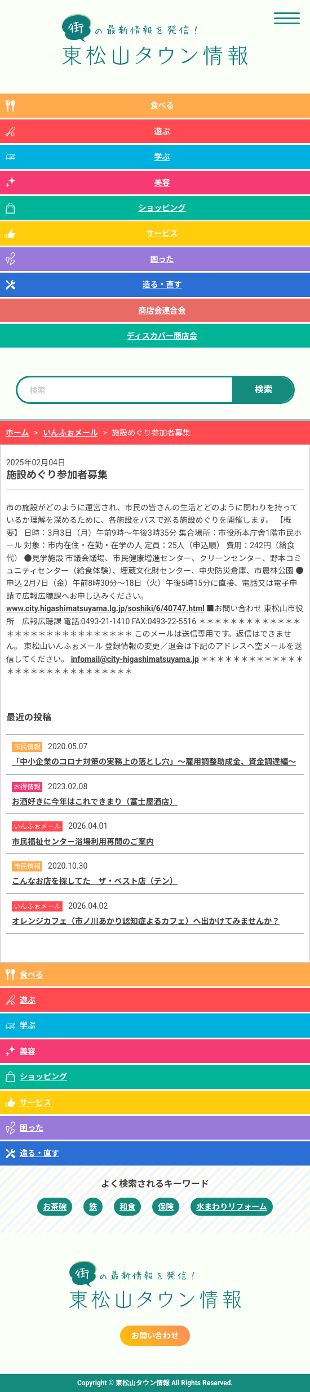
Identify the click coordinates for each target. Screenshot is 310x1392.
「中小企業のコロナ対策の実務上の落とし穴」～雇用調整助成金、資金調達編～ (154, 761)
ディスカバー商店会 (162, 335)
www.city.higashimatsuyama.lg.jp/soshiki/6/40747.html (105, 608)
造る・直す (162, 284)
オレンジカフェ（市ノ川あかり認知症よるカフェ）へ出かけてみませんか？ (146, 921)
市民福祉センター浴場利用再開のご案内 (83, 841)
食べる (162, 105)
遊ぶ (162, 131)
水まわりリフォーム (231, 1206)
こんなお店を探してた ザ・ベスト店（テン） (95, 881)
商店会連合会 (162, 310)
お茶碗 (55, 1206)
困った (162, 259)
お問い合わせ (155, 1335)
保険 (166, 1206)
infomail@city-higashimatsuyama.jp (135, 659)
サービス (162, 233)
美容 (162, 182)
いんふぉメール (70, 432)
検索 (263, 389)
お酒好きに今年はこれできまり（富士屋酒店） (95, 801)
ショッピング (162, 207)
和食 (127, 1206)
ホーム (17, 432)
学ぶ (162, 156)
